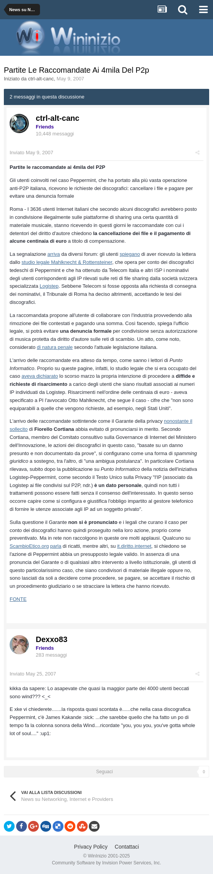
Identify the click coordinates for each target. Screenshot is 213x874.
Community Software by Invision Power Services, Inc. (106, 863)
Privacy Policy (91, 847)
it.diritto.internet (134, 546)
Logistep (49, 286)
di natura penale (55, 347)
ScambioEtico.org (29, 546)
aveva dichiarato (40, 376)
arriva (53, 254)
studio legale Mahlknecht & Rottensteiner (67, 262)
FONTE (18, 599)
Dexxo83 (51, 639)
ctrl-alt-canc (41, 79)
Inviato (31, 152)
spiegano (130, 254)
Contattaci (127, 847)
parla (56, 546)
